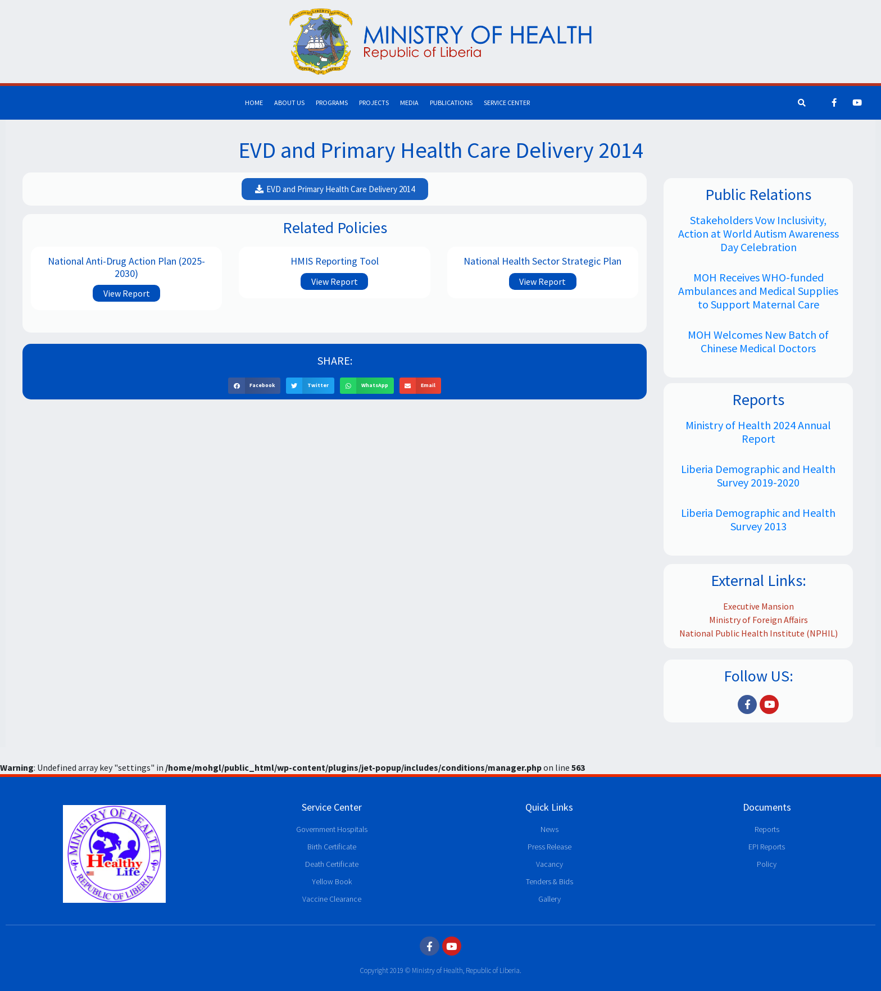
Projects (374, 102)
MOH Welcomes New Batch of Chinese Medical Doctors (758, 341)
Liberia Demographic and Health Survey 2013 (758, 519)
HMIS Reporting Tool (334, 260)
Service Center (507, 102)
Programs (332, 102)
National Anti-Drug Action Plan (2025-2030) (126, 267)
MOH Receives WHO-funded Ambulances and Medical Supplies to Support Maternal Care (758, 290)
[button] (335, 189)
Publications (451, 102)
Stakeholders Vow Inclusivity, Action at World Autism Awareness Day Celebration (758, 233)
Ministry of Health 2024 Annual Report (758, 432)
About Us (289, 102)
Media (409, 102)
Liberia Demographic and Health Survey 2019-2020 (758, 475)
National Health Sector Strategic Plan (542, 260)
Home (254, 102)
